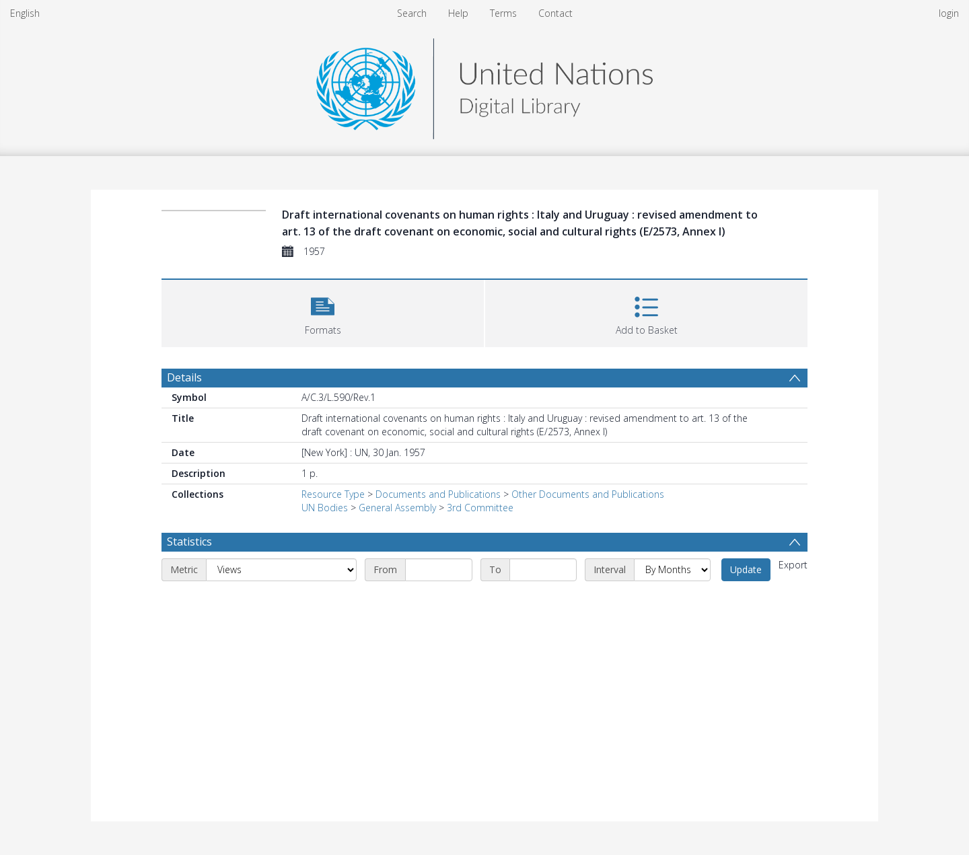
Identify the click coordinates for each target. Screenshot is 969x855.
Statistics (189, 541)
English (25, 13)
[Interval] (672, 569)
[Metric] (281, 569)
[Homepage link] (484, 85)
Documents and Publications (438, 494)
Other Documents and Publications (587, 494)
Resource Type (333, 494)
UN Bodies (324, 507)
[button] (323, 312)
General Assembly (397, 507)
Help (458, 13)
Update (746, 569)
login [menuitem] (949, 13)
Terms (503, 13)
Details (184, 377)
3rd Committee (480, 507)
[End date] (543, 569)
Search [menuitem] (412, 13)
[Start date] (438, 569)
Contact (555, 13)
